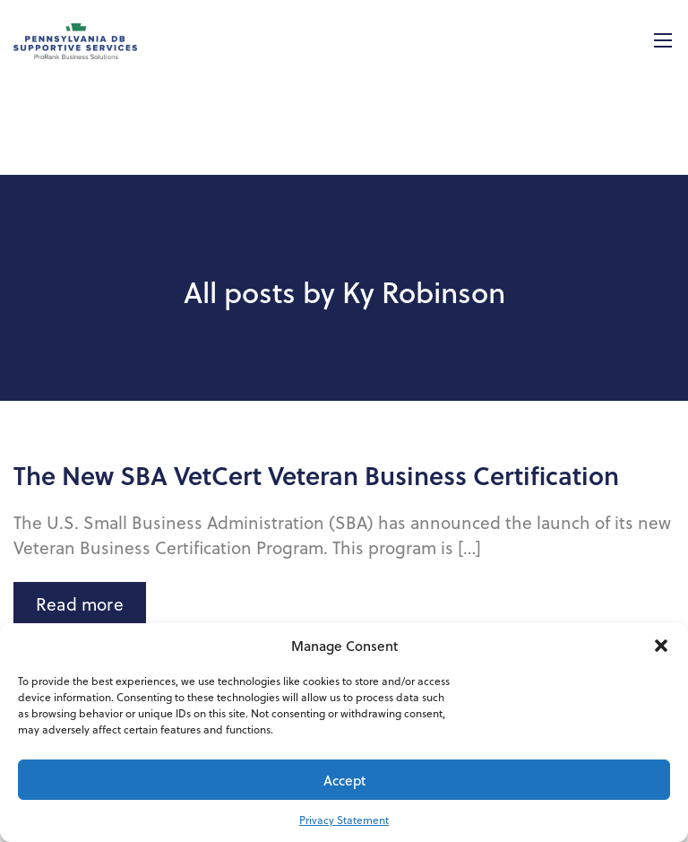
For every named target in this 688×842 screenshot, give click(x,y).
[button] (661, 646)
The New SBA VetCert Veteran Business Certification (316, 475)
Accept (344, 780)
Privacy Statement (344, 820)
